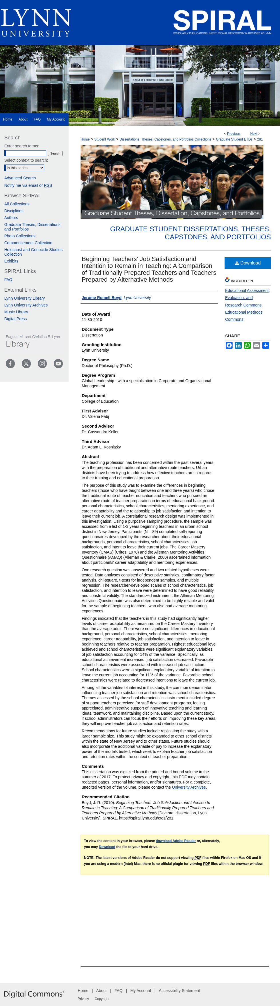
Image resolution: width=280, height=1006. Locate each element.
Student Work (104, 139)
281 (260, 139)
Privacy (83, 999)
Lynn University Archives (26, 305)
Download (248, 262)
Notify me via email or (28, 185)
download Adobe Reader (176, 841)
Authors (11, 217)
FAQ (8, 279)
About (101, 990)
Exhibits (11, 261)
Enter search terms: (21, 146)
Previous (234, 134)
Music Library (16, 312)
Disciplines (13, 211)
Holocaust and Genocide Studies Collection (33, 251)
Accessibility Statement (179, 990)
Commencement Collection (28, 243)
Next (253, 134)
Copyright (102, 999)
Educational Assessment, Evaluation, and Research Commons (247, 297)
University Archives (189, 787)
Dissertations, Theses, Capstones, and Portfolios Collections (165, 139)
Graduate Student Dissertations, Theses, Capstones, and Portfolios (190, 233)
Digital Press (15, 318)
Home (85, 139)
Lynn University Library (24, 298)
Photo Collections (19, 236)
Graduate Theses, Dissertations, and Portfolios (33, 226)
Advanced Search (20, 178)
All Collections (16, 204)
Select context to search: (26, 160)
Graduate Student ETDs (234, 139)
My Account (140, 990)
